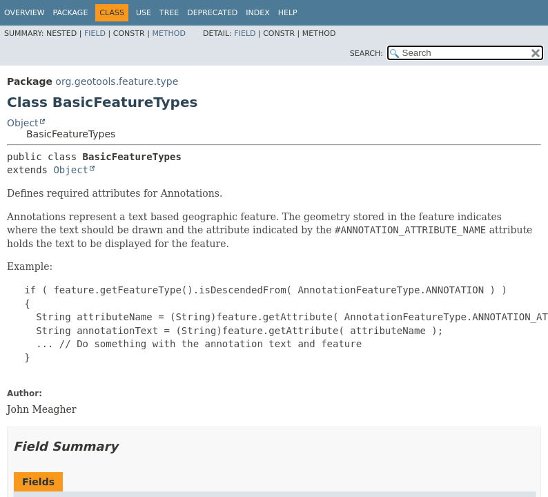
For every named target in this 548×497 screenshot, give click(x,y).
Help (287, 12)
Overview (24, 12)
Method (169, 33)
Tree (169, 12)
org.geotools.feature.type (116, 81)
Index (257, 12)
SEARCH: (366, 53)
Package (70, 12)
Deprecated (212, 12)
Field (95, 33)
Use (143, 12)
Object (23, 122)
